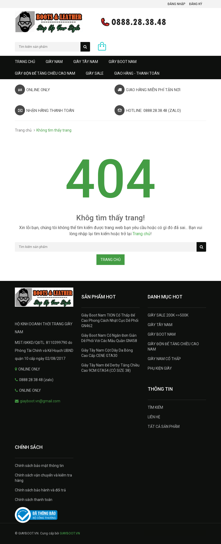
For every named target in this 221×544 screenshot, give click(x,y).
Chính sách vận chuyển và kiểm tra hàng (43, 478)
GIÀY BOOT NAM (123, 62)
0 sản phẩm (113, 47)
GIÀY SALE (95, 73)
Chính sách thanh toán (33, 499)
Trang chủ (25, 62)
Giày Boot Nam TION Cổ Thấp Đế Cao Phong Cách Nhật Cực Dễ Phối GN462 (109, 320)
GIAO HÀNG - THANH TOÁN (136, 73)
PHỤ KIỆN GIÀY (160, 368)
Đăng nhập (176, 4)
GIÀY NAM (54, 62)
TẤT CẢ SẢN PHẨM (164, 426)
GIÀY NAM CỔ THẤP (164, 359)
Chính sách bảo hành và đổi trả (40, 490)
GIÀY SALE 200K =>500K (168, 315)
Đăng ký (195, 4)
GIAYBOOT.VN (70, 533)
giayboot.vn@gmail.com (40, 401)
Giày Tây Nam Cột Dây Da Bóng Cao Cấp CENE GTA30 (107, 353)
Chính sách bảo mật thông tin (39, 465)
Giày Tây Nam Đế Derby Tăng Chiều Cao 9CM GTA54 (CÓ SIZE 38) (110, 368)
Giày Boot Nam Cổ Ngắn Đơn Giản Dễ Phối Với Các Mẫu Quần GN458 (109, 338)
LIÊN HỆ (154, 417)
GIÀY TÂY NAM (85, 62)
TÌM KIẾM (155, 407)
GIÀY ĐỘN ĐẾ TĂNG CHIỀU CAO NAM (45, 73)
